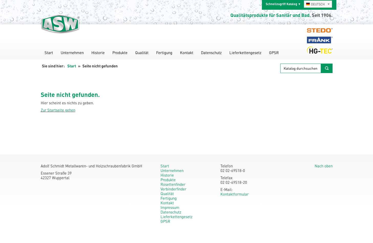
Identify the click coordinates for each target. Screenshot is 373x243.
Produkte (119, 52)
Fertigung (164, 52)
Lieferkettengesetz (245, 52)
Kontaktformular (234, 194)
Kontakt (186, 52)
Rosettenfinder (173, 184)
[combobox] (318, 4)
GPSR (274, 52)
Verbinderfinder (173, 188)
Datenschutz (211, 52)
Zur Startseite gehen (58, 110)
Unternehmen (72, 52)
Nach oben (324, 165)
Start (49, 52)
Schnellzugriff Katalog (281, 4)
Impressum (170, 207)
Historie (98, 52)
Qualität (141, 52)
